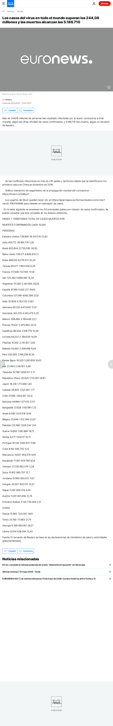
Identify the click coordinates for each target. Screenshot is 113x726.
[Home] (3, 11)
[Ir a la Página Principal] (10, 3)
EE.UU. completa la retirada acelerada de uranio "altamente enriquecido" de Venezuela (43, 565)
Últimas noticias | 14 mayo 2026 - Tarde (21, 571)
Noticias (10, 11)
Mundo (20, 11)
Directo (104, 3)
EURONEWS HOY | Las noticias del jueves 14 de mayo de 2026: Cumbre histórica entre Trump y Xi (48, 578)
